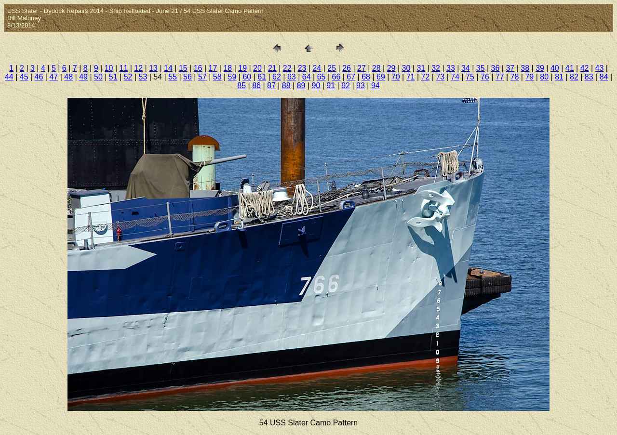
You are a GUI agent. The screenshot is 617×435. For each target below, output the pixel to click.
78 (514, 77)
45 (24, 77)
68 (366, 77)
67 (351, 77)
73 (440, 77)
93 (360, 85)
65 (321, 77)
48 (68, 77)
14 (168, 68)
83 (589, 77)
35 (480, 68)
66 (336, 77)
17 (213, 68)
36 (495, 68)
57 (202, 77)
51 (113, 77)
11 (124, 68)
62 (276, 77)
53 (143, 77)
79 (529, 77)
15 (183, 68)
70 (395, 77)
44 (9, 77)
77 (500, 77)
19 (242, 68)
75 (470, 77)
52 (128, 77)
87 (271, 85)
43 (599, 68)
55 (172, 77)
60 (246, 77)
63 (291, 77)
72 (425, 77)
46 (39, 77)
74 (455, 77)
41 (569, 68)
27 (361, 68)
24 (316, 68)
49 (83, 77)
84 (604, 77)
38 (525, 68)
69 (380, 77)
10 (109, 68)
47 (53, 77)
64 (306, 77)
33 (450, 68)
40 (554, 68)
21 (272, 68)
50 (98, 77)
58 (217, 77)
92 (345, 85)
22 (287, 68)
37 (510, 68)
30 (406, 68)
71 (410, 77)
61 (261, 77)
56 (187, 77)
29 (391, 68)
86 (256, 85)
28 (376, 68)
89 (301, 85)
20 (257, 68)
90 (316, 85)
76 (485, 77)
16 (198, 68)
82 (574, 77)
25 (331, 68)
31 (420, 68)
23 (302, 68)
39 (540, 68)
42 (584, 68)
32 (435, 68)
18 (227, 68)
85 (241, 85)
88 (286, 85)
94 (375, 85)
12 (138, 68)
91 (330, 85)
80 (544, 77)
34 (465, 68)
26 (346, 68)
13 (153, 68)
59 (232, 77)
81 (559, 77)
